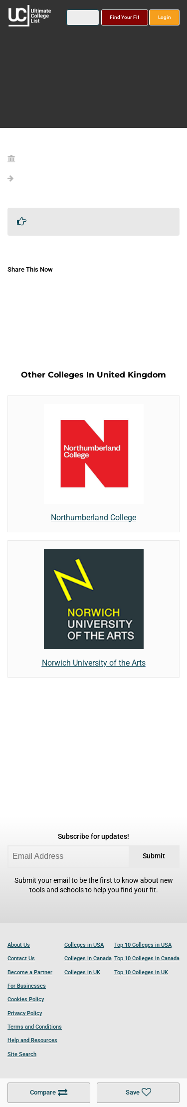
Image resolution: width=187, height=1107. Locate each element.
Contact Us (21, 958)
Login (164, 17)
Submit (154, 856)
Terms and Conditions (34, 1027)
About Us (18, 945)
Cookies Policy (25, 999)
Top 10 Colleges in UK (141, 972)
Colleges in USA (84, 945)
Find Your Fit (124, 17)
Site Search (21, 1054)
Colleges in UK (82, 972)
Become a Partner (29, 972)
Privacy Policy (24, 1013)
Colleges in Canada (88, 958)
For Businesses (26, 986)
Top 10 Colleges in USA (143, 945)
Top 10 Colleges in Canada (147, 958)
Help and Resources (32, 1040)
